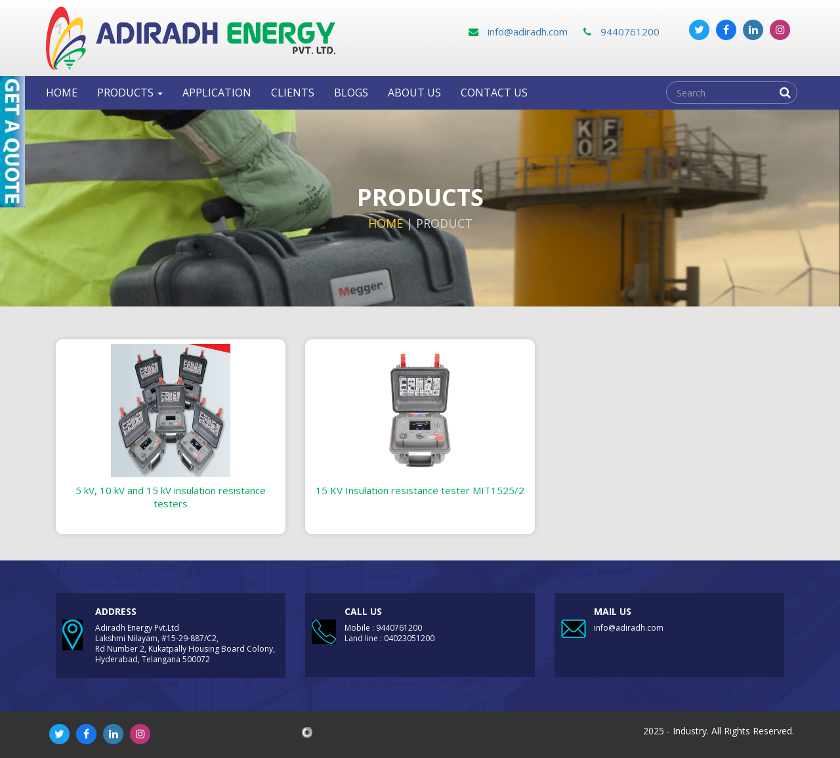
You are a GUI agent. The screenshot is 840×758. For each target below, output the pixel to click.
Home (61, 92)
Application (216, 92)
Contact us (494, 92)
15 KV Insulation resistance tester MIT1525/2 (420, 490)
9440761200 (621, 31)
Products (130, 92)
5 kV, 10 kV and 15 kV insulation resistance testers (170, 497)
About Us (414, 92)
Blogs (351, 92)
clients (292, 92)
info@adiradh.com (518, 31)
